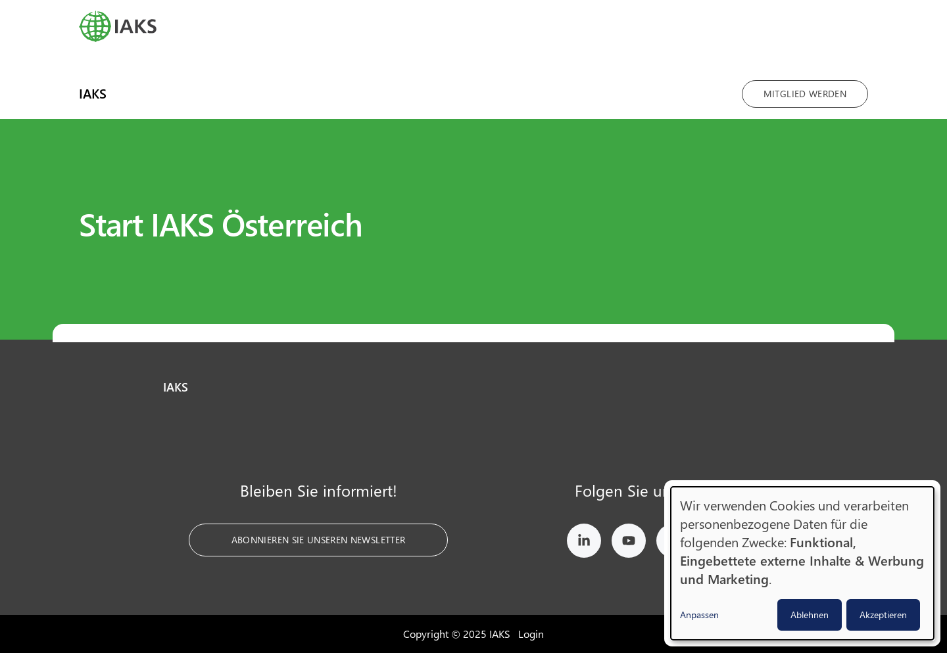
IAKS (175, 387)
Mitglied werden (805, 93)
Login (531, 634)
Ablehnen (809, 614)
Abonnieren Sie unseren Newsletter (318, 539)
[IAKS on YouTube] (629, 543)
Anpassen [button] (699, 614)
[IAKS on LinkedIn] (584, 543)
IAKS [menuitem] (93, 93)
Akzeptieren (883, 614)
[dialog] (802, 563)
